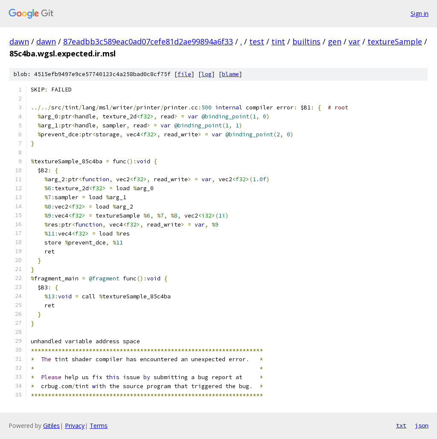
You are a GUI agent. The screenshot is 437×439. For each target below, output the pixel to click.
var (354, 41)
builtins (306, 41)
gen (334, 41)
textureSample (394, 41)
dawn (19, 41)
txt (401, 425)
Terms (99, 425)
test (256, 41)
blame (230, 74)
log (206, 74)
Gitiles (51, 425)
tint (278, 41)
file (184, 74)
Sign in (419, 13)
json (421, 425)
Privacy (74, 425)
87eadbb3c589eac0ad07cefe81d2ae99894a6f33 (148, 41)
